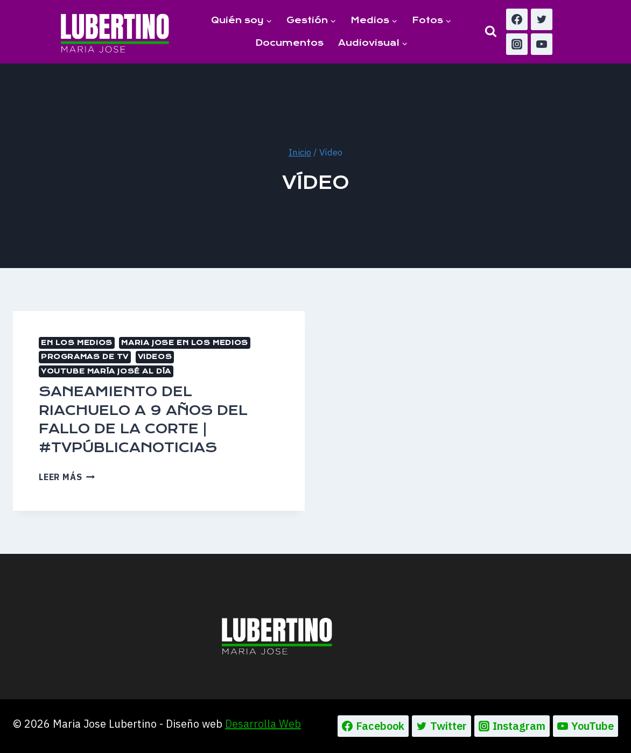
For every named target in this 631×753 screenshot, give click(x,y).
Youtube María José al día (106, 371)
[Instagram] (517, 44)
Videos (155, 357)
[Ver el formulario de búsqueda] (491, 31)
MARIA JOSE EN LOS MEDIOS (184, 343)
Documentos (289, 43)
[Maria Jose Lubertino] (115, 31)
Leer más (67, 476)
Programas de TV (85, 357)
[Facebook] (517, 19)
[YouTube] (541, 44)
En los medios (77, 343)
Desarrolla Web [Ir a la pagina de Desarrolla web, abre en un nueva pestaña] (263, 723)
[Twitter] (541, 19)
